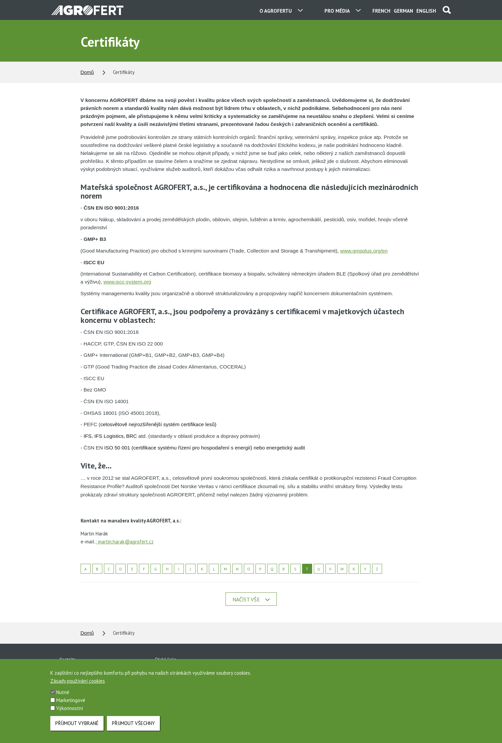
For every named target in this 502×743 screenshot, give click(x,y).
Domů (87, 72)
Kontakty (68, 659)
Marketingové (70, 708)
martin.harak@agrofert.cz (125, 541)
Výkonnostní (69, 716)
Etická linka (166, 659)
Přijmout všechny (133, 730)
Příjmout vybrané (77, 730)
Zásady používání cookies (77, 688)
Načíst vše (251, 599)
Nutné (62, 700)
